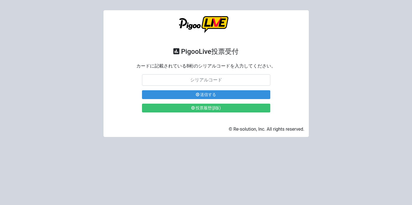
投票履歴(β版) (206, 108)
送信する (206, 94)
